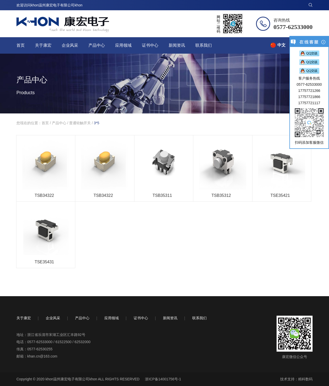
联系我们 (203, 45)
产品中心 (96, 45)
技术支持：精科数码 (296, 379)
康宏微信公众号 (294, 357)
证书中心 (150, 45)
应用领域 (123, 45)
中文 (281, 45)
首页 (20, 45)
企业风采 (70, 45)
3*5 (96, 123)
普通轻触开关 (80, 123)
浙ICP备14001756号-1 (163, 379)
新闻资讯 (177, 45)
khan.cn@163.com (42, 356)
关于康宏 (43, 45)
